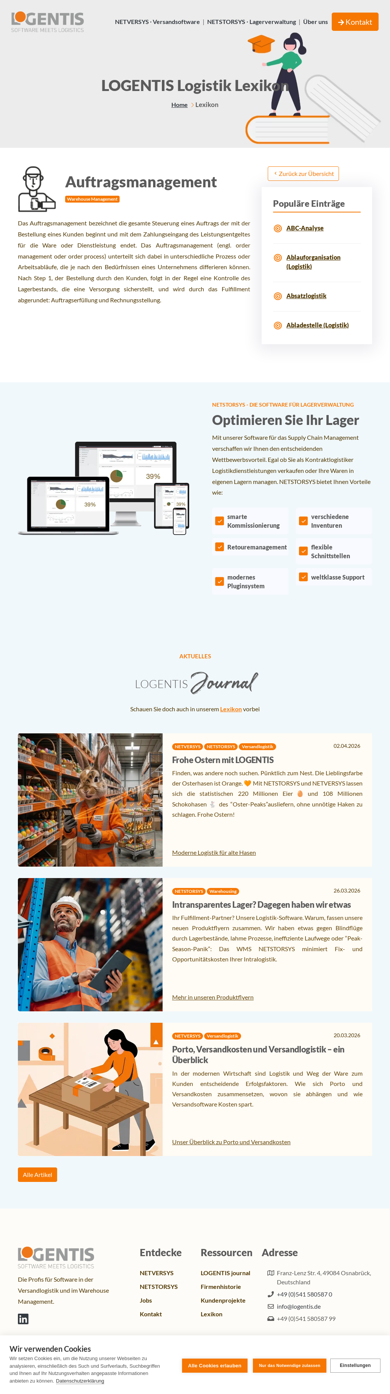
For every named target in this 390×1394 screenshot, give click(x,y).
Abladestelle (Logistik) (317, 325)
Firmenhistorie (221, 1286)
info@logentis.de (299, 1306)
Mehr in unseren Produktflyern (213, 997)
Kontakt (355, 21)
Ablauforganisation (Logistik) (313, 262)
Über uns (315, 21)
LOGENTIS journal (225, 1272)
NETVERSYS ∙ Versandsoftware (157, 21)
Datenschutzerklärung (80, 1381)
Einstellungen (355, 1364)
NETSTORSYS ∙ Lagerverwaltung (251, 21)
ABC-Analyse (305, 228)
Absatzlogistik (306, 295)
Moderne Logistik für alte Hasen (214, 852)
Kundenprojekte (223, 1300)
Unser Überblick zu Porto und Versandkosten (231, 1141)
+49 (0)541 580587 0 (304, 1294)
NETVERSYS (157, 1272)
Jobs (146, 1300)
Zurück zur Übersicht (303, 173)
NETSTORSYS (159, 1286)
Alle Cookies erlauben (213, 1365)
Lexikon (231, 708)
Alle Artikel (37, 1174)
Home (180, 105)
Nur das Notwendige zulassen (288, 1364)
